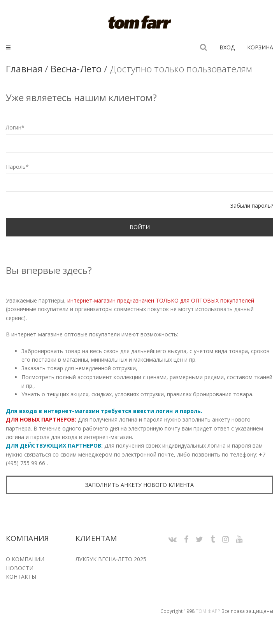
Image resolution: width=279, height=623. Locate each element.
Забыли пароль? (251, 205)
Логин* (15, 127)
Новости (19, 568)
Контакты (21, 576)
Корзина (260, 47)
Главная (24, 68)
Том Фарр (208, 611)
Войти (140, 227)
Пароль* (17, 166)
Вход (227, 47)
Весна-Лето (76, 68)
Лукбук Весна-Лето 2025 (110, 559)
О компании (25, 559)
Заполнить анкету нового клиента (139, 484)
